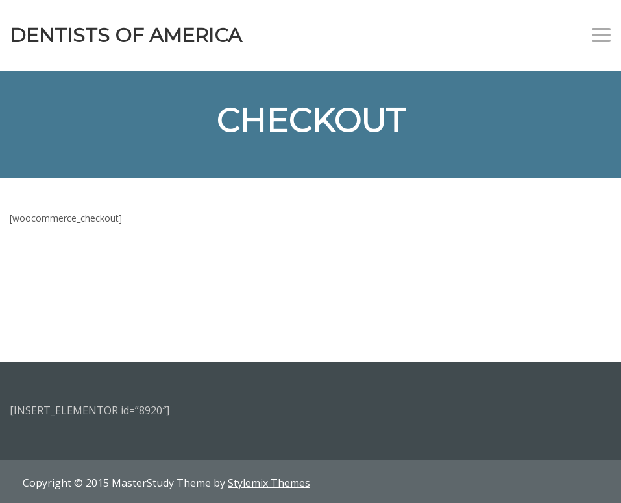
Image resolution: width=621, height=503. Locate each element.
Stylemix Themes (269, 483)
